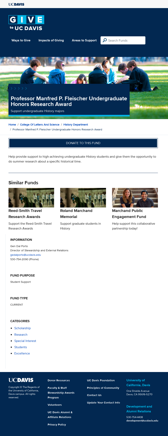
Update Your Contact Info (103, 402)
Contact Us (94, 395)
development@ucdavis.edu (142, 420)
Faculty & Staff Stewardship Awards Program (61, 392)
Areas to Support (84, 40)
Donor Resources (59, 380)
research (20, 334)
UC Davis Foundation (101, 380)
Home (12, 125)
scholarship (22, 328)
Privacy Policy (57, 424)
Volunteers (55, 405)
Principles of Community (103, 388)
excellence (22, 353)
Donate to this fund (83, 143)
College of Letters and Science (39, 125)
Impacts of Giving (51, 40)
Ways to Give (21, 40)
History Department (75, 125)
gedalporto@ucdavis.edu (25, 255)
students (20, 347)
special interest (25, 341)
